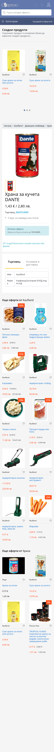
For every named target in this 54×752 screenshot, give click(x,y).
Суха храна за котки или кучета (12, 81)
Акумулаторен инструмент (36, 479)
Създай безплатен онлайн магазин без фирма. (23, 244)
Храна (50, 125)
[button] (24, 110)
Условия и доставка (32, 263)
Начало (7, 125)
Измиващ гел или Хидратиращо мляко (39, 336)
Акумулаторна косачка (13, 478)
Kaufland (5, 75)
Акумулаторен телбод (40, 383)
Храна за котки (9, 585)
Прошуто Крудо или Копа (39, 430)
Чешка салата (9, 429)
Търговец (14, 261)
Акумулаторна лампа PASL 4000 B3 (12, 527)
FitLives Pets (34, 626)
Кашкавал (7, 383)
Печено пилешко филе (10, 336)
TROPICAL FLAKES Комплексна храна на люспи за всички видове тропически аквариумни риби (40, 636)
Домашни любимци (34, 125)
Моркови (33, 526)
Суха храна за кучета (39, 80)
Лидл (4, 580)
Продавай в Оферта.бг (43, 21)
